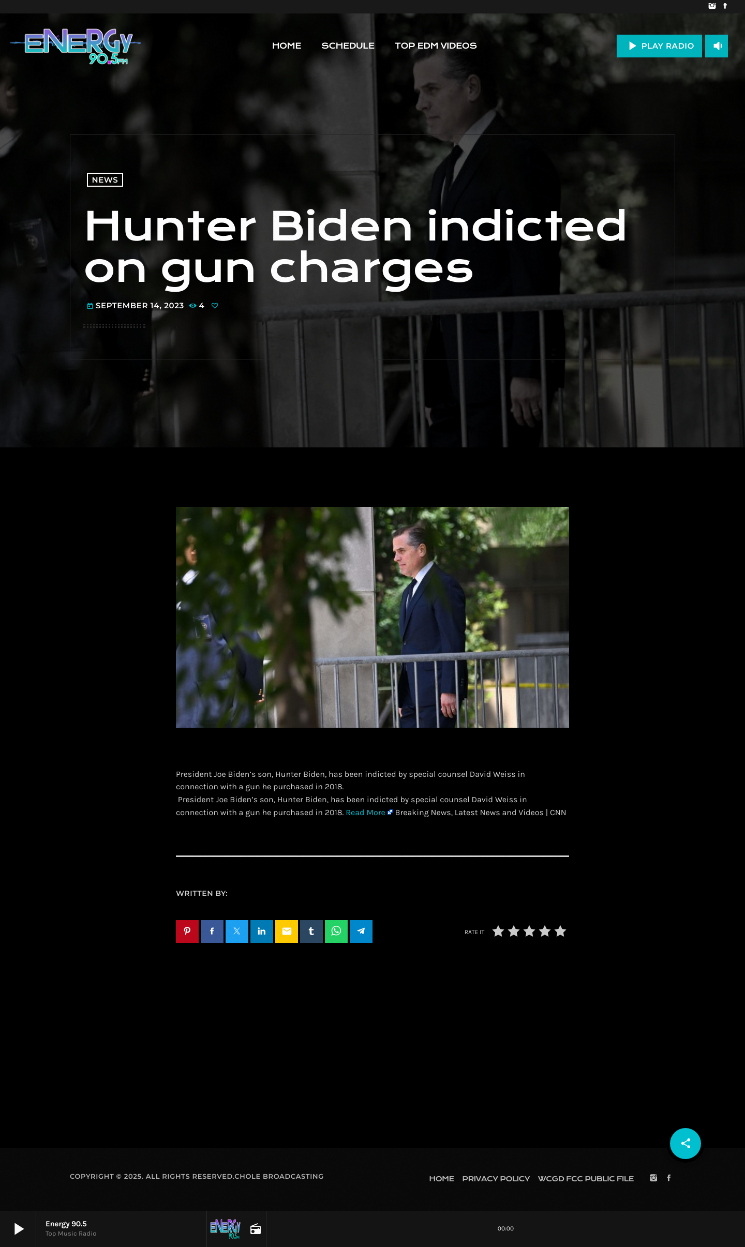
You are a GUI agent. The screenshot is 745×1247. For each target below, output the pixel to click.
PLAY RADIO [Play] (659, 45)
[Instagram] (712, 6)
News (105, 180)
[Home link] (75, 46)
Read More (365, 813)
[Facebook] (725, 6)
